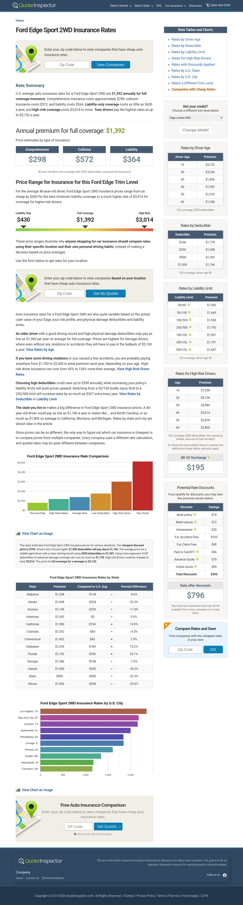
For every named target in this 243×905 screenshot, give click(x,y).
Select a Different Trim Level (192, 83)
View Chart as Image (37, 533)
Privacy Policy (146, 896)
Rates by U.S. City (185, 77)
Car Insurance (175, 5)
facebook (225, 875)
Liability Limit (46, 399)
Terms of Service (168, 896)
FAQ (158, 5)
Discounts (195, 5)
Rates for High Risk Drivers (191, 58)
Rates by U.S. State (186, 71)
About (19, 878)
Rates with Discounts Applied (193, 64)
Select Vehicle (120, 5)
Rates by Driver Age (186, 39)
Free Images (190, 896)
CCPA (204, 896)
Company (23, 872)
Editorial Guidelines (53, 878)
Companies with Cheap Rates (193, 89)
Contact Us (32, 878)
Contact (129, 896)
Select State (143, 5)
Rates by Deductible (186, 46)
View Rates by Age (40, 350)
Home (20, 20)
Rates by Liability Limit (188, 52)
